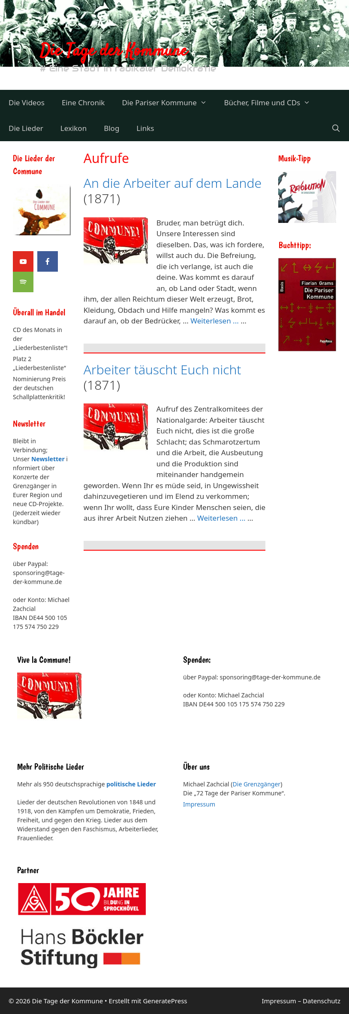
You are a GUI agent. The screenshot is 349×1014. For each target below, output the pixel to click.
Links (145, 128)
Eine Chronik (83, 102)
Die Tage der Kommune (113, 51)
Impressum (199, 804)
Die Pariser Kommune (168, 103)
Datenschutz (321, 1000)
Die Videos (27, 102)
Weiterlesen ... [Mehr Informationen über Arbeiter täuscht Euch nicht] (221, 518)
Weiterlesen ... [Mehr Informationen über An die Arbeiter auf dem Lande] (214, 321)
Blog (111, 128)
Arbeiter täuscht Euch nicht (162, 369)
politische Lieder (131, 784)
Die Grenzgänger (257, 784)
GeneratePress (165, 1000)
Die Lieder (26, 128)
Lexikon (73, 128)
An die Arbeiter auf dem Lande (173, 183)
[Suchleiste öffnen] (335, 128)
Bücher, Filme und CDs (271, 103)
